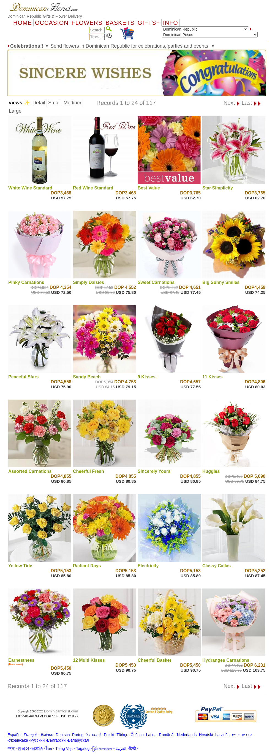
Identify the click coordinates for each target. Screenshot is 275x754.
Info (170, 23)
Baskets (119, 23)
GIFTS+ (149, 23)
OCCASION (52, 23)
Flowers (87, 23)
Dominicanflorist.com (61, 711)
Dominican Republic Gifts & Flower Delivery (44, 16)
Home (22, 23)
